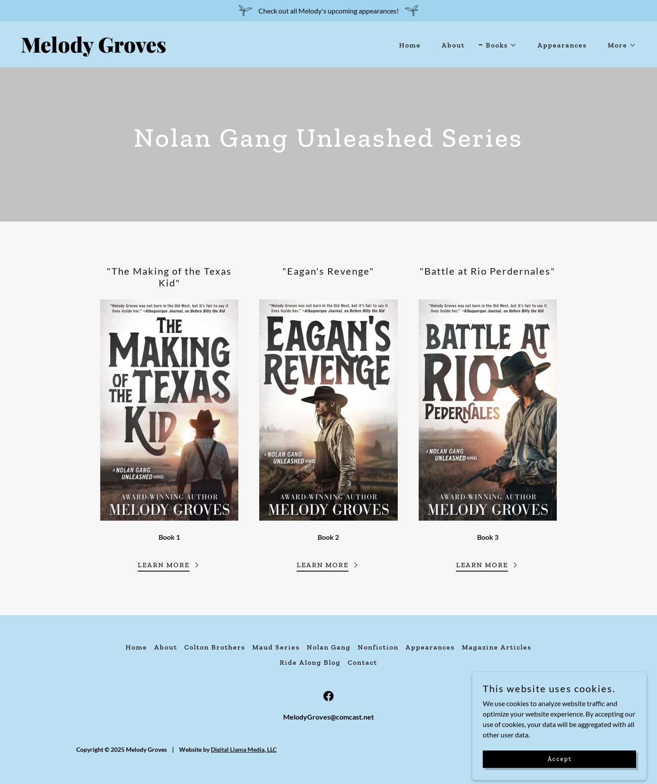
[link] (171, 50)
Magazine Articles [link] (497, 647)
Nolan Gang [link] (329, 647)
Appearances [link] (562, 45)
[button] (498, 45)
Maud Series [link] (276, 647)
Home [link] (410, 45)
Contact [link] (362, 662)
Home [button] (136, 647)
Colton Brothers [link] (214, 647)
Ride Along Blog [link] (310, 662)
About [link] (453, 45)
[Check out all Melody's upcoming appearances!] (328, 11)
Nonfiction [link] (378, 647)
